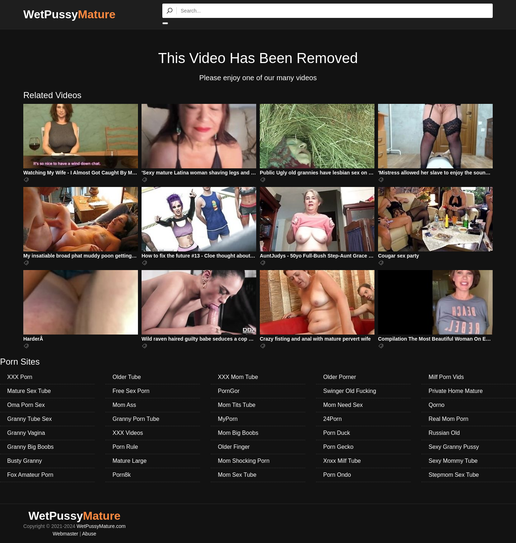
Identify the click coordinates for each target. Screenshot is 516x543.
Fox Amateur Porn (30, 475)
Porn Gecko (338, 447)
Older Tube (127, 377)
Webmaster (65, 534)
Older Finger (234, 447)
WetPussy (69, 14)
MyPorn (228, 419)
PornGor (228, 391)
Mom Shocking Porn (243, 461)
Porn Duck (336, 433)
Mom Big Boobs (238, 433)
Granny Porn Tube (136, 419)
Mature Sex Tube (29, 391)
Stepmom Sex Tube (454, 475)
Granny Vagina (26, 433)
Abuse (89, 534)
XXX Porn (19, 377)
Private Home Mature (456, 391)
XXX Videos (128, 433)
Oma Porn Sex (26, 405)
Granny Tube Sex (29, 419)
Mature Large (130, 461)
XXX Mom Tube (238, 377)
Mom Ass (124, 405)
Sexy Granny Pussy (454, 447)
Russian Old (444, 433)
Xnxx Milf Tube (342, 461)
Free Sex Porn (131, 391)
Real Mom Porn (448, 419)
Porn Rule (125, 447)
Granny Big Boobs (30, 447)
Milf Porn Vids (446, 377)
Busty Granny (24, 461)
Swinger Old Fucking (349, 391)
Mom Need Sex (343, 405)
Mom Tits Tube (236, 405)
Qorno (436, 405)
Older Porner (339, 377)
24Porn (332, 419)
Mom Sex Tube (237, 475)
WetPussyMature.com (101, 526)
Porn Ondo (337, 475)
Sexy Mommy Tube (453, 461)
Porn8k (122, 475)
